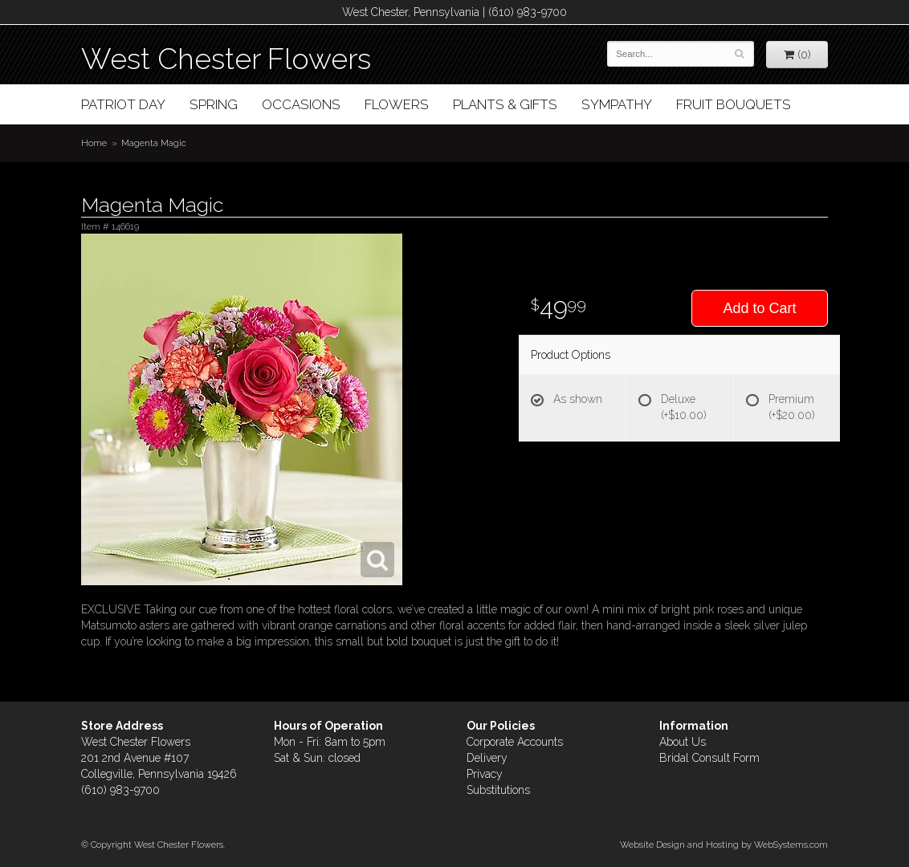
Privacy (485, 773)
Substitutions (498, 790)
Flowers (397, 104)
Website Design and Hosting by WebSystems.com (724, 844)
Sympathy (616, 104)
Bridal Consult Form (709, 757)
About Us (682, 741)
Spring (214, 104)
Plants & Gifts (505, 104)
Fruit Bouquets (733, 104)
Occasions (301, 104)
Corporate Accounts (515, 741)
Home (94, 143)
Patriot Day (123, 104)
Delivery (487, 757)
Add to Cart (759, 308)
